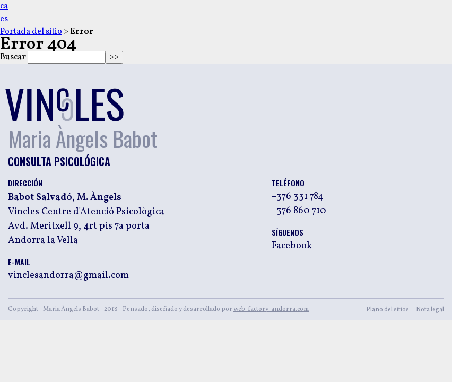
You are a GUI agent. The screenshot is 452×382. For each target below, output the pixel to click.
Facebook (292, 246)
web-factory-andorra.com (271, 309)
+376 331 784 (298, 196)
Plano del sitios (387, 310)
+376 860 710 (299, 211)
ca (4, 6)
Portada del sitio (31, 32)
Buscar (13, 57)
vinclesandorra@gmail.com (68, 276)
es (4, 19)
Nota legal (430, 310)
